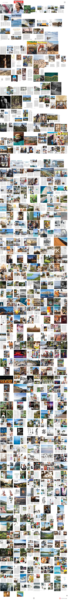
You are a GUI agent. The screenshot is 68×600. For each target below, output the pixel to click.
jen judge (5, 2)
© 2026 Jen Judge (64, 598)
